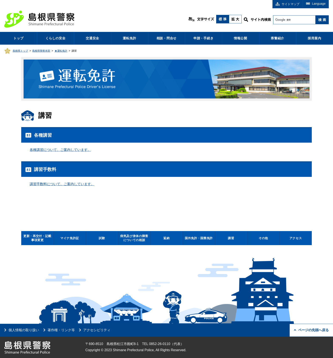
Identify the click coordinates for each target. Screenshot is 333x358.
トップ (18, 38)
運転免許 (129, 38)
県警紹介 (277, 38)
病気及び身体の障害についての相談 (134, 238)
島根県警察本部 (41, 50)
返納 (166, 238)
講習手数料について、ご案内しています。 (62, 184)
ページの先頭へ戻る (311, 330)
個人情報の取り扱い (23, 330)
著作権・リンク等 (61, 330)
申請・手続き (203, 38)
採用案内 (314, 38)
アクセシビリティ (96, 330)
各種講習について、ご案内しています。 (60, 150)
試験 (102, 238)
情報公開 (240, 38)
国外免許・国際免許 (199, 238)
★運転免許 (61, 50)
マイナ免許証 (69, 238)
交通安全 (92, 38)
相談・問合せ (167, 38)
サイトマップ (287, 4)
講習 (231, 238)
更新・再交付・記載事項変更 (37, 238)
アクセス (295, 238)
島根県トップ (20, 50)
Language (316, 3)
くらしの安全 (55, 38)
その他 (263, 238)
